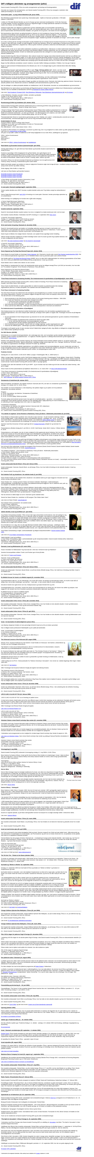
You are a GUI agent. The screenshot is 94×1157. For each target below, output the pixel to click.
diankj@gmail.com (30, 448)
